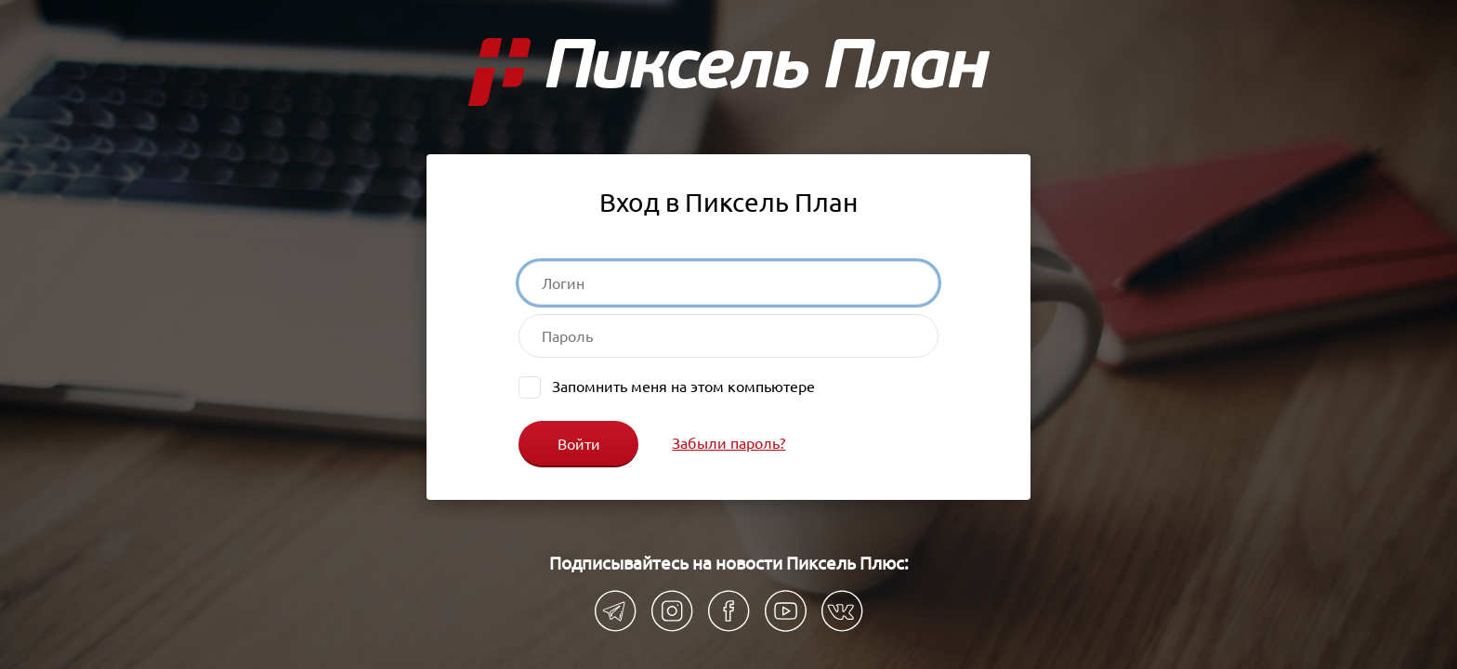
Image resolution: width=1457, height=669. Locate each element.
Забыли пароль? (728, 443)
